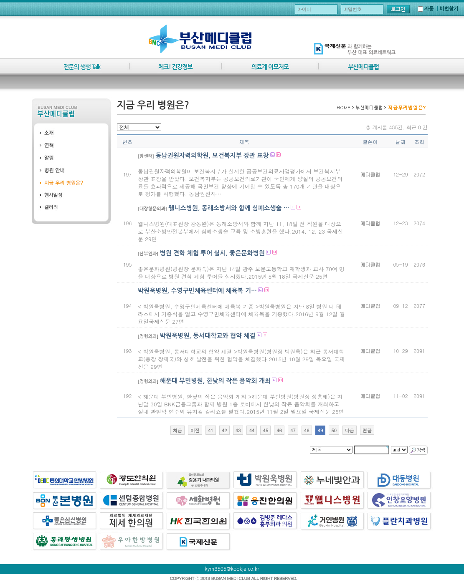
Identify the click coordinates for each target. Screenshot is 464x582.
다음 (349, 430)
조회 (419, 141)
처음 (177, 430)
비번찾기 (448, 8)
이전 (195, 430)
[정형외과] (148, 336)
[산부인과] (148, 254)
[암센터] (146, 156)
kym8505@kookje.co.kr (232, 569)
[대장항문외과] (152, 209)
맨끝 (367, 430)
